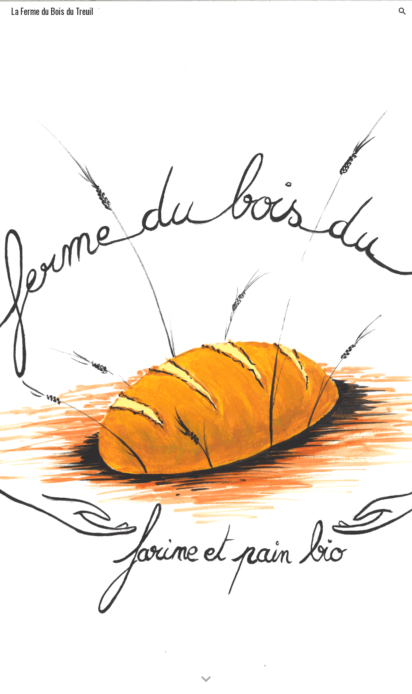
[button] (402, 11)
